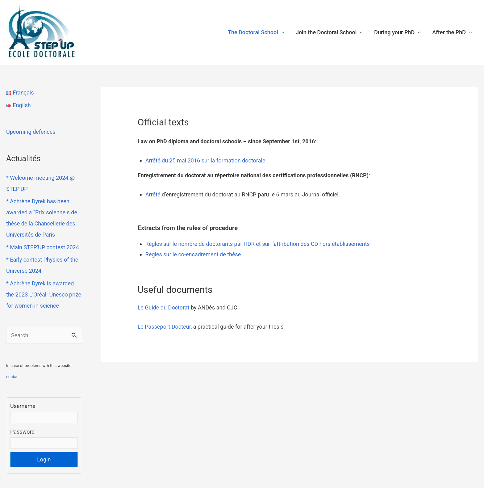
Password (22, 431)
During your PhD (394, 32)
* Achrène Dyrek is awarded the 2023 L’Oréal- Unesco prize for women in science (43, 294)
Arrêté (153, 194)
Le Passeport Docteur (164, 326)
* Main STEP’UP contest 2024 (42, 247)
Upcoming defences (31, 131)
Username (22, 406)
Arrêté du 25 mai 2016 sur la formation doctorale (206, 160)
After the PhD (449, 32)
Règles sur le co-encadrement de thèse (193, 254)
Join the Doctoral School (326, 32)
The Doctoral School (253, 32)
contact (13, 376)
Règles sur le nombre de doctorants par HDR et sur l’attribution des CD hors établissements (257, 244)
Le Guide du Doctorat (164, 307)
